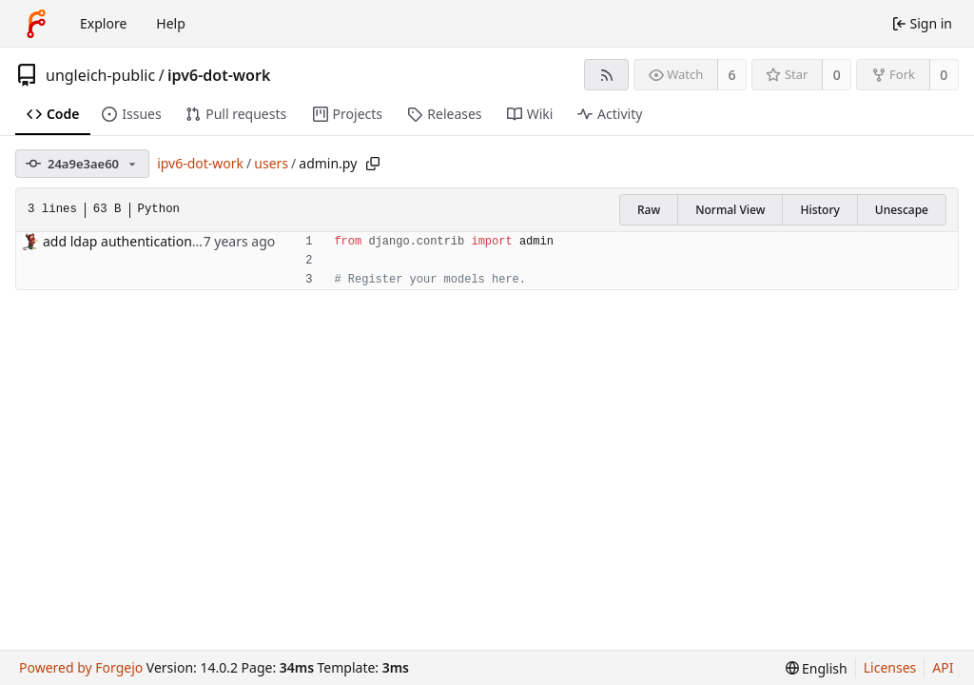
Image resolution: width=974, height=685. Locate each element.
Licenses (890, 667)
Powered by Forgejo (81, 667)
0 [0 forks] (943, 75)
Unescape (901, 210)
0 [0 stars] (837, 75)
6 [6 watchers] (732, 75)
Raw (648, 210)
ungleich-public (100, 75)
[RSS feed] (606, 74)
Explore (103, 23)
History (819, 210)
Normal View (730, 210)
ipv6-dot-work (218, 75)
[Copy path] (373, 163)
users (271, 163)
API (942, 667)
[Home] (36, 24)
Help (170, 23)
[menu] (816, 668)
